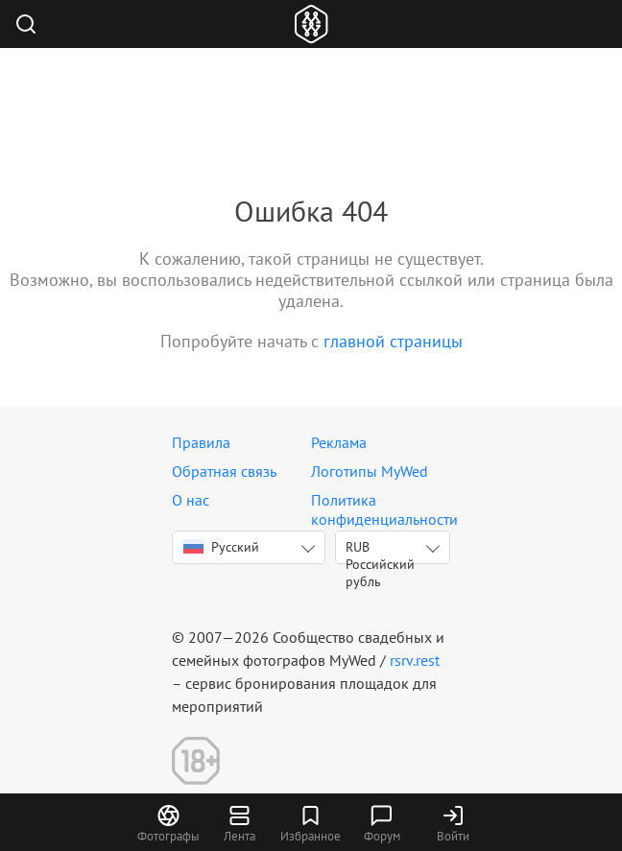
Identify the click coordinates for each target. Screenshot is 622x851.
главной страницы (393, 341)
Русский (221, 547)
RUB (380, 551)
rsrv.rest (415, 660)
